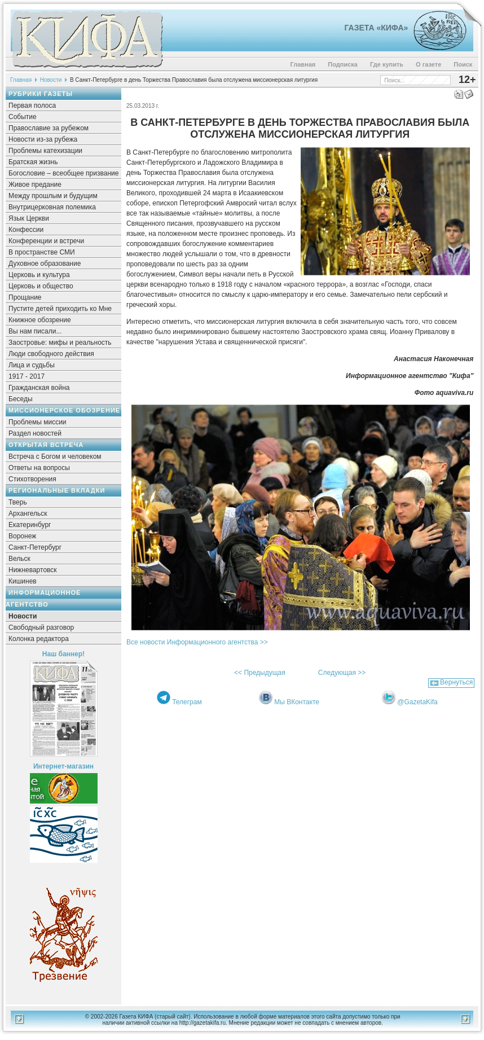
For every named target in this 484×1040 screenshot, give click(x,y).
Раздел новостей (34, 433)
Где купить (386, 64)
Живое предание (34, 184)
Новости (51, 80)
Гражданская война (38, 388)
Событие (22, 117)
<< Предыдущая (259, 673)
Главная (303, 64)
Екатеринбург (29, 525)
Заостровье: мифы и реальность (60, 342)
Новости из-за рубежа (42, 139)
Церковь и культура (39, 275)
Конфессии (25, 230)
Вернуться (456, 682)
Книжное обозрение (39, 320)
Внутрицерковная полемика (52, 207)
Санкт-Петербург (34, 547)
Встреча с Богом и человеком (55, 456)
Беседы (20, 399)
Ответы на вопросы (39, 468)
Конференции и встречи (46, 241)
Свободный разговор (41, 627)
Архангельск (27, 513)
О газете (428, 64)
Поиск (463, 64)
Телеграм (187, 702)
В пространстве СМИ (41, 252)
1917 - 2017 (26, 376)
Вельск (19, 559)
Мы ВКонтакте (296, 702)
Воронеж (22, 536)
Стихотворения (32, 479)
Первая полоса (32, 105)
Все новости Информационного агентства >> (197, 642)
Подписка (343, 64)
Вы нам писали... (34, 331)
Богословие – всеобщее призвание (63, 173)
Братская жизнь (33, 162)
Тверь (17, 502)
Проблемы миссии (37, 422)
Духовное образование (44, 263)
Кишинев (22, 581)
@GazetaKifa (417, 702)
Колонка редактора (38, 639)
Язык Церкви (28, 218)
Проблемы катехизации (45, 151)
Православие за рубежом (48, 128)
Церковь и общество (40, 286)
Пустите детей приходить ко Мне (60, 309)
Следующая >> (342, 673)
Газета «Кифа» (376, 27)
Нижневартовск (32, 570)
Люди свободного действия (51, 354)
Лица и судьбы (31, 365)
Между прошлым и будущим (53, 196)
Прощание (25, 297)
